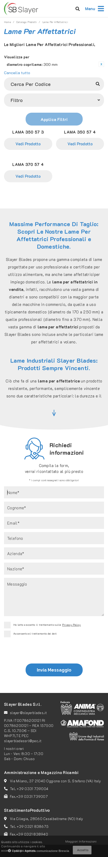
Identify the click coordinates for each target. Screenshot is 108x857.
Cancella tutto (17, 72)
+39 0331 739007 (32, 796)
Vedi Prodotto (28, 143)
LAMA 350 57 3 (28, 132)
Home (7, 22)
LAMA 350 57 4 (80, 132)
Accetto (82, 850)
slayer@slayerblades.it (28, 712)
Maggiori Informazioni (81, 841)
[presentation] (53, 651)
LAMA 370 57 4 (28, 164)
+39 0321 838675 (33, 826)
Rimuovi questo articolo (101, 64)
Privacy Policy (71, 625)
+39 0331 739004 (32, 788)
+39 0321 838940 (32, 834)
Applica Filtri (54, 119)
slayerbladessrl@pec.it (23, 740)
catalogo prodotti (26, 22)
